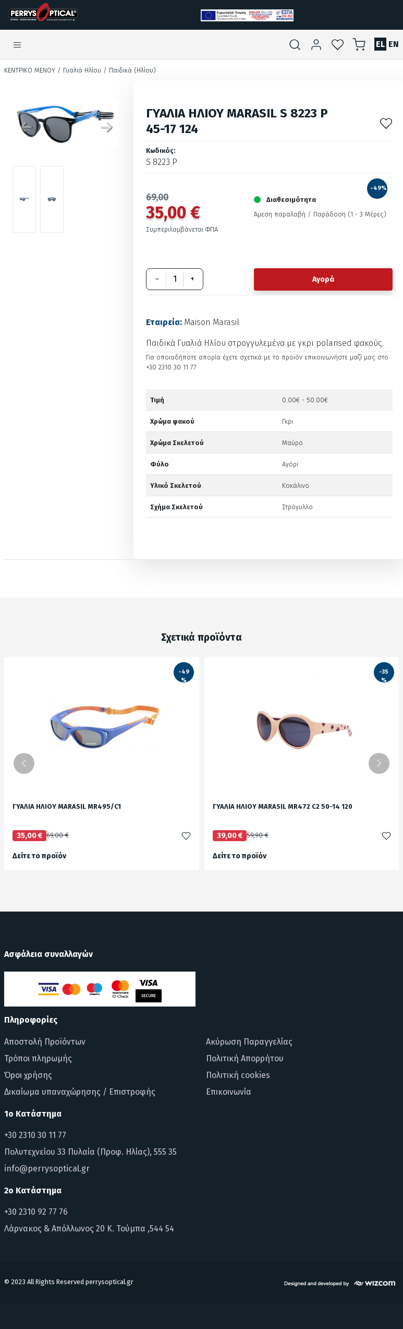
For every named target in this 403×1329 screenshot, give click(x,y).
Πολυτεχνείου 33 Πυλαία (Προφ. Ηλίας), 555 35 (90, 1152)
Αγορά (323, 279)
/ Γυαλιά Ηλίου (79, 70)
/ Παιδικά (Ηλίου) (129, 70)
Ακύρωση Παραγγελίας (249, 1042)
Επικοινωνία (228, 1092)
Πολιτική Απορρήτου (245, 1058)
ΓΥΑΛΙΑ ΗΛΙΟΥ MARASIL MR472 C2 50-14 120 (282, 807)
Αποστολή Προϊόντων (45, 1042)
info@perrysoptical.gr (47, 1169)
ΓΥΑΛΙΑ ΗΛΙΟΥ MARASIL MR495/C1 (67, 807)
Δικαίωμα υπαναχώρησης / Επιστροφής (79, 1092)
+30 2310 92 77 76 (36, 1212)
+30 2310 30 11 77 (35, 1135)
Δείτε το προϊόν (39, 856)
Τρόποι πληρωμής (38, 1058)
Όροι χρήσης (28, 1075)
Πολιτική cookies (238, 1075)
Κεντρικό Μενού (29, 70)
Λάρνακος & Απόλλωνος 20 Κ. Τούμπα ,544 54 (89, 1229)
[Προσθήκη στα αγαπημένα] (386, 123)
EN (393, 44)
